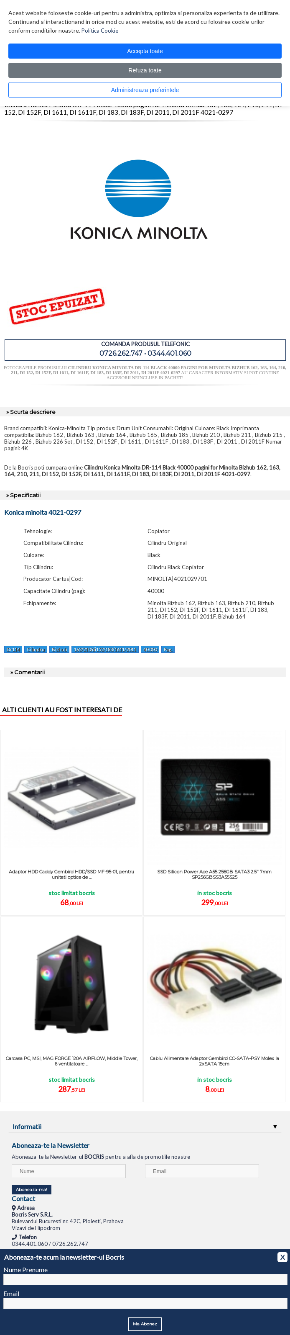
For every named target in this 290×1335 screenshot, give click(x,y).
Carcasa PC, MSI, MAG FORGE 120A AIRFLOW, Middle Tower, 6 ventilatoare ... (71, 1061)
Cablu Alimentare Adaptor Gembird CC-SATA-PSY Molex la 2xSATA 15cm (214, 1061)
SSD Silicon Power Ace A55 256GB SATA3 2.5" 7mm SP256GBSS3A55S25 (214, 874)
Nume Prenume (25, 1269)
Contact (23, 1198)
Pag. (168, 649)
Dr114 (13, 649)
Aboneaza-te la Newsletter (50, 1145)
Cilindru (36, 649)
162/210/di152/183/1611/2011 (105, 649)
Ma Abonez (145, 1324)
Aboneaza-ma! (31, 1189)
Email (11, 1293)
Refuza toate (144, 70)
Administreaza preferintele (145, 90)
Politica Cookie (99, 30)
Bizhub (59, 649)
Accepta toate (145, 51)
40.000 (150, 649)
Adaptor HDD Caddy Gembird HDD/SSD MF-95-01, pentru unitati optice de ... (71, 874)
